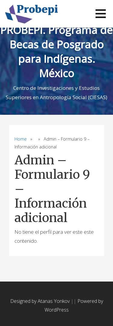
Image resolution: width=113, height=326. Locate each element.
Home (20, 139)
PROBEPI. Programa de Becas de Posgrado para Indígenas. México (56, 51)
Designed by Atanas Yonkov (40, 301)
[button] (100, 13)
